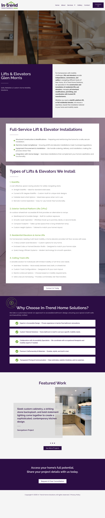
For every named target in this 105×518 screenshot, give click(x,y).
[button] (50, 443)
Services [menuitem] (71, 5)
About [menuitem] (63, 5)
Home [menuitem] (57, 5)
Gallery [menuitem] (79, 5)
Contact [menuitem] (87, 5)
